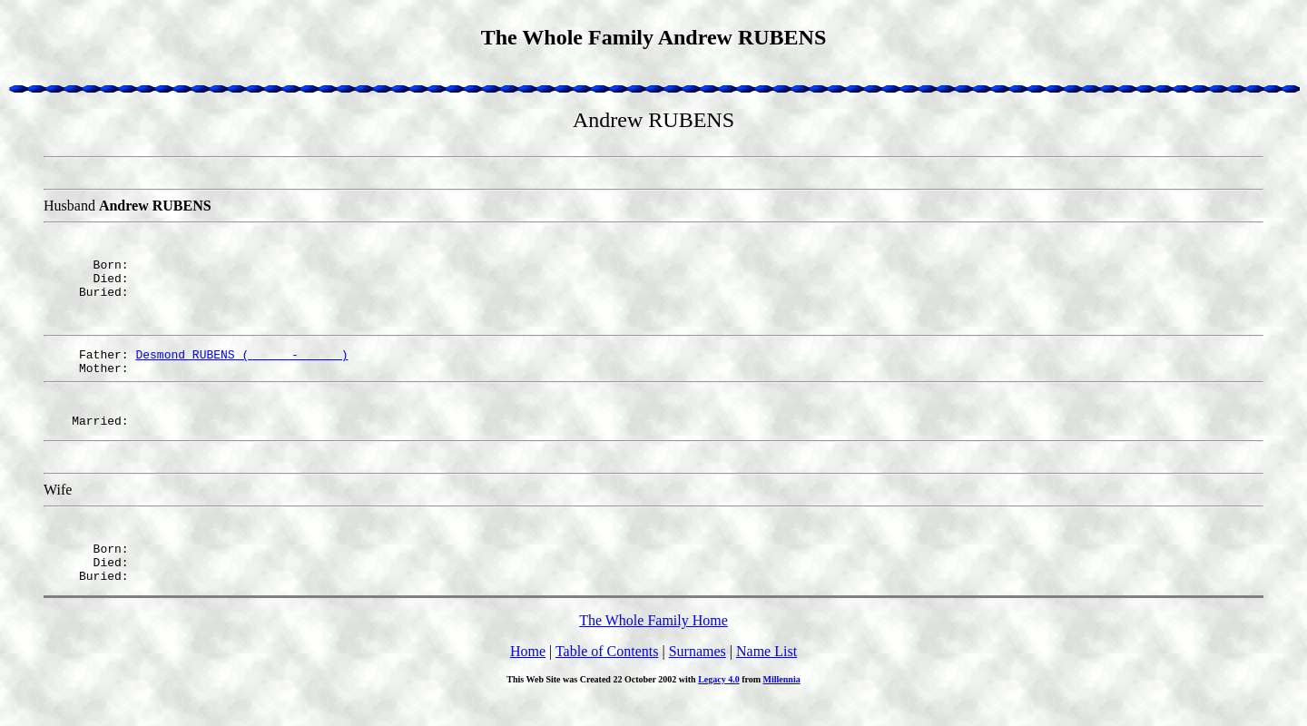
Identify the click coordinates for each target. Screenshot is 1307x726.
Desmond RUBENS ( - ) (241, 365)
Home (527, 678)
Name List (766, 678)
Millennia (782, 706)
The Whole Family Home (653, 647)
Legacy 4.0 (719, 706)
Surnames (697, 678)
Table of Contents (607, 678)
